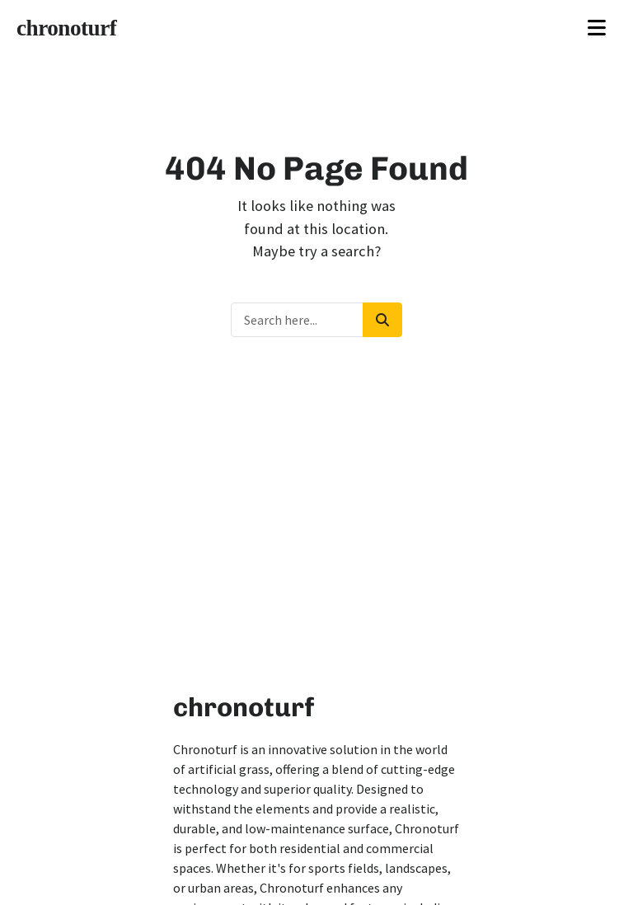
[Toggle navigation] (597, 28)
